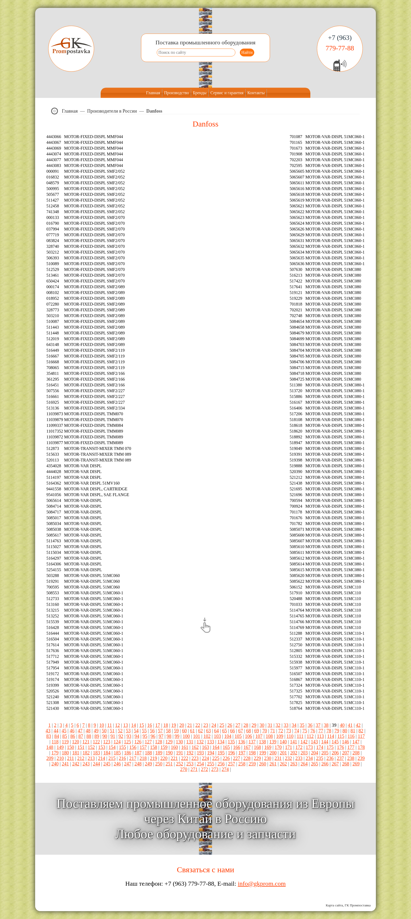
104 (227, 736)
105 (238, 736)
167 (247, 747)
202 (293, 752)
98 (169, 736)
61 (192, 730)
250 (158, 763)
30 (261, 725)
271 (194, 769)
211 (70, 758)
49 (96, 730)
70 (264, 730)
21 (189, 725)
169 (267, 747)
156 (132, 747)
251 (169, 763)
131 (189, 741)
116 (351, 736)
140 (283, 741)
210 (60, 758)
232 (288, 758)
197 (241, 752)
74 (296, 730)
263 (293, 763)
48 (88, 730)
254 (200, 763)
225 (215, 758)
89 (96, 736)
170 (278, 747)
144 (324, 741)
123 (106, 741)
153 (101, 747)
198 (252, 752)
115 (340, 736)
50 (104, 730)
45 (64, 730)
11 (109, 725)
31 (270, 725)
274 (225, 769)
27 (237, 725)
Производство (176, 93)
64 (216, 730)
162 (195, 747)
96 (153, 736)
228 (247, 758)
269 (356, 763)
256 (221, 763)
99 (177, 736)
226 (226, 758)
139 (272, 741)
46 (72, 730)
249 (148, 763)
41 (350, 725)
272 (204, 769)
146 (345, 741)
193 (200, 752)
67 (240, 730)
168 (257, 747)
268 (345, 763)
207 (345, 752)
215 (112, 758)
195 (221, 752)
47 (80, 730)
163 (205, 747)
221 (174, 758)
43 (48, 730)
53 (128, 730)
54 (136, 730)
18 (165, 725)
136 (241, 741)
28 (246, 725)
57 (160, 730)
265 (314, 763)
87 (80, 736)
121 (85, 741)
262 (283, 763)
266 (324, 763)
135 (231, 741)
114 (330, 736)
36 (310, 725)
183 (96, 752)
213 (91, 758)
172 (298, 747)
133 (210, 741)
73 (288, 730)
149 (60, 747)
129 (168, 741)
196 (231, 752)
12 (117, 725)
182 (86, 752)
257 (231, 763)
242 (75, 763)
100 (186, 736)
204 (314, 752)
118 (55, 741)
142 (303, 741)
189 (158, 752)
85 (64, 736)
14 (133, 725)
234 (309, 758)
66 (232, 730)
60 (184, 730)
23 (205, 725)
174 (319, 747)
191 (179, 752)
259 (252, 763)
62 (200, 730)
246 (117, 763)
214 (101, 758)
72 (280, 730)
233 (298, 758)
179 (54, 752)
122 (96, 741)
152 (91, 747)
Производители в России (112, 111)
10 (101, 725)
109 (279, 736)
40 (342, 725)
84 (56, 736)
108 (269, 736)
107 (258, 736)
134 (220, 741)
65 (224, 730)
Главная (153, 93)
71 (272, 730)
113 (320, 736)
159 (163, 747)
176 (340, 747)
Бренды (200, 93)
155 (122, 747)
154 (112, 747)
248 (138, 763)
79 (336, 730)
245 (106, 763)
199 (262, 752)
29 (254, 725)
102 (206, 736)
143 (314, 741)
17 (157, 725)
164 (215, 747)
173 (309, 747)
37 (318, 725)
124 (117, 741)
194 (210, 752)
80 (345, 730)
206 (335, 752)
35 (302, 725)
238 (350, 758)
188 (148, 752)
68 (248, 730)
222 (184, 758)
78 (328, 730)
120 (75, 741)
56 (152, 730)
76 (312, 730)
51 (112, 730)
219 (153, 758)
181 (75, 752)
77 (320, 730)
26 (230, 725)
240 (54, 763)
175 (330, 747)
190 (169, 752)
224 (205, 758)
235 (319, 758)
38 (326, 725)
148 (49, 747)
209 (49, 758)
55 (144, 730)
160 (174, 747)
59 (176, 730)
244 (96, 763)
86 (72, 736)
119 (65, 741)
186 (127, 752)
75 (304, 730)
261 (273, 763)
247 (127, 763)
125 (127, 741)
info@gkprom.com (262, 883)
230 (267, 758)
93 (129, 736)
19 (173, 725)
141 (293, 741)
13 (125, 725)
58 (168, 730)
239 (361, 758)
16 (149, 725)
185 (117, 752)
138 (262, 741)
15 (141, 725)
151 (80, 747)
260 (262, 763)
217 (132, 758)
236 (329, 758)
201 (283, 752)
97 (161, 736)
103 (217, 736)
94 (136, 736)
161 (184, 747)
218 (143, 758)
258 (241, 763)
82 (361, 730)
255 (210, 763)
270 (183, 769)
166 (236, 747)
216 (122, 758)
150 (70, 747)
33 (286, 725)
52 (120, 730)
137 (252, 741)
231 (278, 758)
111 (300, 736)
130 (179, 741)
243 (86, 763)
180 (65, 752)
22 (197, 725)
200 (273, 752)
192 (189, 752)
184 (106, 752)
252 (179, 763)
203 (304, 752)
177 (350, 747)
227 (236, 758)
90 (104, 736)
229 (257, 758)
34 (294, 725)
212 (80, 758)
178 (361, 747)
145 (335, 741)
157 (143, 747)
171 (288, 747)
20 (181, 725)
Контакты (256, 93)
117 (361, 736)
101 (196, 736)
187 (138, 752)
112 (310, 736)
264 (304, 763)
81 (352, 730)
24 (214, 725)
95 (145, 736)
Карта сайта (334, 905)
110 (289, 736)
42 (358, 725)
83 (48, 736)
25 (221, 725)
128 (158, 741)
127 (148, 741)
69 (256, 730)
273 (214, 769)
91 (112, 736)
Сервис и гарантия (227, 93)
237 (340, 758)
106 (248, 736)
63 (208, 730)
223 (195, 758)
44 (56, 730)
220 (163, 758)
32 (278, 725)
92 (120, 736)
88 (88, 736)
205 (324, 752)
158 (153, 747)
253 (189, 763)
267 (335, 763)
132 (200, 741)
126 (137, 741)
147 (355, 741)
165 (226, 747)
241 (65, 763)
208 (356, 752)
